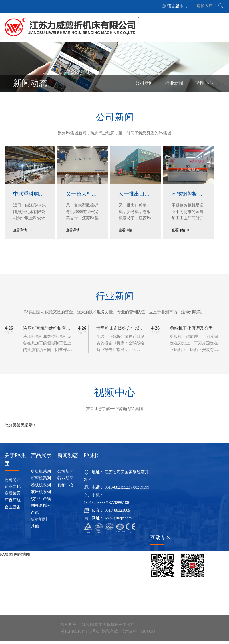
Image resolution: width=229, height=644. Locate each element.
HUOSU (147, 634)
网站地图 (22, 557)
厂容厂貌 (13, 503)
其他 (35, 529)
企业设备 (13, 510)
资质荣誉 (13, 497)
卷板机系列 (41, 488)
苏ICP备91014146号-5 (79, 634)
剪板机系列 (41, 475)
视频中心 (204, 84)
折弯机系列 (41, 482)
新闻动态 (67, 459)
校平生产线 (41, 502)
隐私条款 (109, 634)
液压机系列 (41, 495)
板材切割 (39, 523)
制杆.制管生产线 (41, 512)
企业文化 (13, 490)
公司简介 (13, 483)
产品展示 (41, 459)
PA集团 (6, 557)
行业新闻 (174, 84)
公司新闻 (144, 84)
